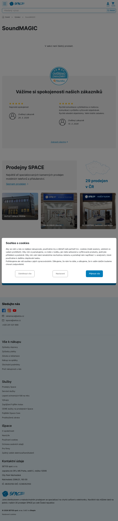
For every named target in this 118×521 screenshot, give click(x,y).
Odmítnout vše (24, 273)
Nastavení (60, 273)
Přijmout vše (94, 273)
